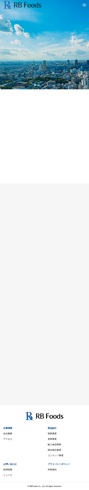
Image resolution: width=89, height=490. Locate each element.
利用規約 (52, 469)
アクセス (7, 439)
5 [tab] (50, 85)
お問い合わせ (10, 464)
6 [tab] (54, 85)
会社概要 (7, 433)
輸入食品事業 (54, 444)
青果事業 (52, 439)
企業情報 (7, 428)
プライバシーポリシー (59, 464)
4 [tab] (47, 85)
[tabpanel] (44, 44)
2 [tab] (39, 85)
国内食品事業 (54, 450)
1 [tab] (35, 85)
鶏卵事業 (52, 433)
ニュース (7, 475)
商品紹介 (52, 428)
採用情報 (7, 469)
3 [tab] (43, 85)
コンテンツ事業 (55, 455)
